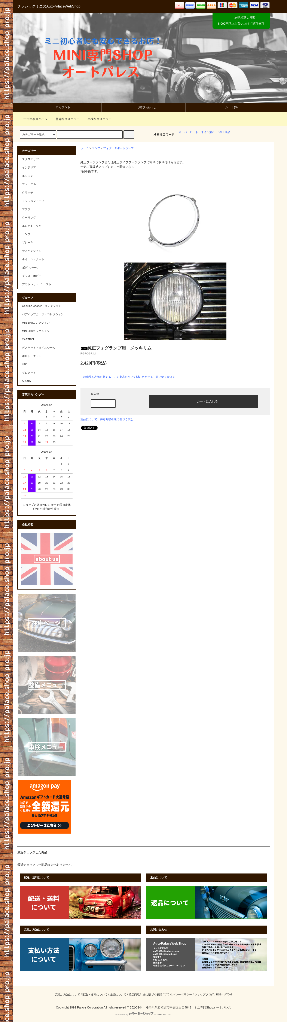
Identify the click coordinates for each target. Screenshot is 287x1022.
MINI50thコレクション (36, 331)
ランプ (96, 148)
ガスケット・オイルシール (38, 347)
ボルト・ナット (32, 356)
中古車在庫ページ (33, 119)
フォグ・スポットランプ (118, 148)
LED (24, 364)
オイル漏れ (208, 132)
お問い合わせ (143, 107)
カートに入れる (204, 401)
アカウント (59, 107)
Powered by (143, 1014)
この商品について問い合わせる (133, 376)
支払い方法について (67, 994)
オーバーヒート (188, 132)
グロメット (29, 372)
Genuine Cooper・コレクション (41, 306)
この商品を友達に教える (95, 376)
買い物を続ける (165, 376)
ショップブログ (204, 994)
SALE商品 (224, 132)
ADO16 (26, 381)
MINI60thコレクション (36, 322)
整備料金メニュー (64, 119)
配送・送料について (94, 994)
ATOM (228, 994)
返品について (88, 419)
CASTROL (28, 339)
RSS (219, 994)
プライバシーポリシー (178, 994)
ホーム (84, 148)
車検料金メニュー (97, 119)
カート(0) (228, 107)
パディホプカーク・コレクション (43, 314)
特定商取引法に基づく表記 (116, 419)
